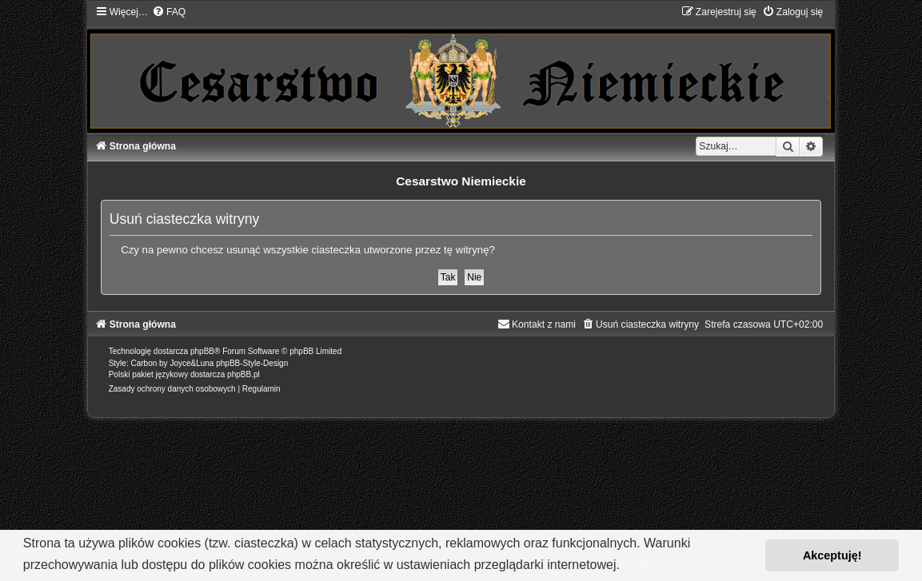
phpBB (202, 351)
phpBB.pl (243, 374)
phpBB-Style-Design (252, 363)
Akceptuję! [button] (832, 555)
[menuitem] (169, 12)
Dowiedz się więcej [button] (680, 564)
